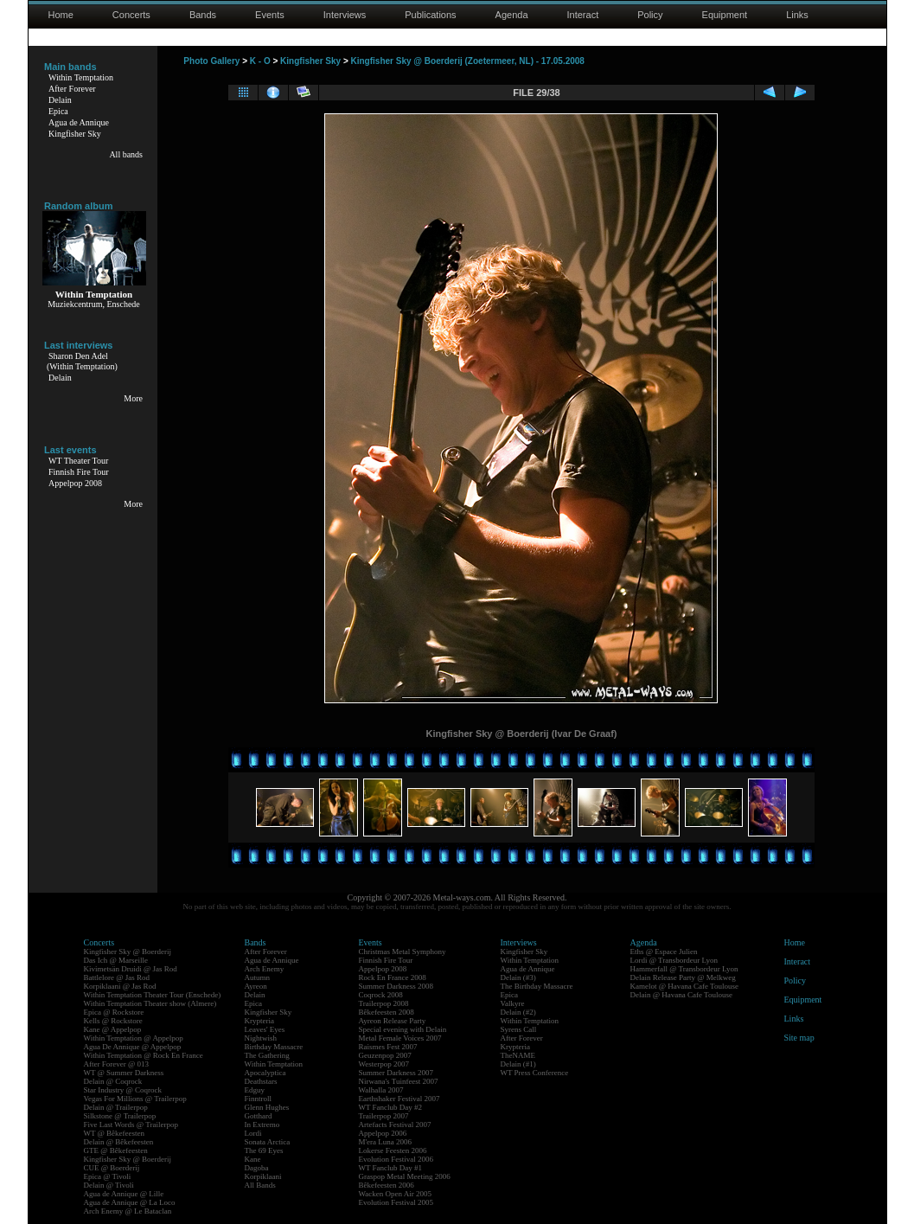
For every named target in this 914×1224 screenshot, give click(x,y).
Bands (202, 15)
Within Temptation (80, 77)
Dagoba (257, 1167)
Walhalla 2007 (381, 1090)
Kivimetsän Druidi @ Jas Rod (130, 968)
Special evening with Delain (403, 1029)
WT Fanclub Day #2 (391, 1107)
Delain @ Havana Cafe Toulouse (681, 994)
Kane (253, 1159)
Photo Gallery (211, 61)
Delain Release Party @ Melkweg (683, 977)
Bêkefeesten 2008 (386, 1012)
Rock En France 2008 (392, 977)
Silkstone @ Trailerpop (120, 1116)
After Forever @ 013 (117, 1064)
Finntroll (258, 1098)
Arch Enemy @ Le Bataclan (128, 1211)
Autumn (258, 977)
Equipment (725, 15)
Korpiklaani (263, 1176)
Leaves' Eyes (265, 1029)
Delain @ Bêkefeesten (119, 1141)
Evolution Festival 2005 (396, 1202)
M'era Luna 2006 (385, 1141)
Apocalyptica (265, 1072)
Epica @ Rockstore (114, 1012)
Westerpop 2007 (384, 1064)
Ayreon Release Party (392, 1020)
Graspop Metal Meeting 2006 (405, 1176)
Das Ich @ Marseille (116, 960)
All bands (126, 154)
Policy (649, 15)
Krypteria (259, 1020)
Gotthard (258, 1116)
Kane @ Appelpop (113, 1029)
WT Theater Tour (78, 460)
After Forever (72, 88)
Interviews (345, 15)
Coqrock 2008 (381, 994)
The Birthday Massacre (537, 986)
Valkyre (513, 1003)
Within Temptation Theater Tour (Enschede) (152, 994)
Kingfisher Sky (74, 133)
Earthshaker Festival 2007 (399, 1098)
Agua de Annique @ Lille (124, 1193)
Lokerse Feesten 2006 (393, 1150)
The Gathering (267, 1055)
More (133, 398)
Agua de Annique (78, 122)
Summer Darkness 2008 (396, 986)
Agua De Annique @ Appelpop (133, 1046)
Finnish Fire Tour (78, 472)
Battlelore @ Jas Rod (117, 977)
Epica (58, 111)
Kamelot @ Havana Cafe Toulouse (684, 986)
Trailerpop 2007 (384, 1116)
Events (269, 15)
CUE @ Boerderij (112, 1167)
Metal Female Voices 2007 (400, 1038)
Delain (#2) (518, 1012)
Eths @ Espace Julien (664, 951)
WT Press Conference (535, 1072)
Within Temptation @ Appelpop (133, 1038)
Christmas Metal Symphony (402, 951)
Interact (583, 15)
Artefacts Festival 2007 (395, 1124)
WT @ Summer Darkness (124, 1072)
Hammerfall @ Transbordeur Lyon (684, 968)
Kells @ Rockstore (113, 1020)
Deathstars (261, 1081)
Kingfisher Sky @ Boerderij (128, 951)
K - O (260, 61)
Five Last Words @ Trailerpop (131, 1124)
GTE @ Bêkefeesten (116, 1150)
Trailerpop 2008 (384, 1003)
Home (61, 15)
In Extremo (262, 1124)
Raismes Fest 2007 (388, 1046)
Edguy (255, 1090)
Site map (799, 1037)
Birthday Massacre (274, 1046)
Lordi (253, 1133)
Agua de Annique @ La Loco (130, 1202)
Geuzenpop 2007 (385, 1055)
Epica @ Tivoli (107, 1176)
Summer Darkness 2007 (396, 1072)
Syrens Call (519, 1029)
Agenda (511, 15)
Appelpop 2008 (75, 483)
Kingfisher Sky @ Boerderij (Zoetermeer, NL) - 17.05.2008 (468, 61)
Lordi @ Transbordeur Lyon (674, 960)
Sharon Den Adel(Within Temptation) (82, 361)
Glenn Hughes (267, 1107)
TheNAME (518, 1055)
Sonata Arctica (268, 1141)
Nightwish (261, 1038)
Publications (430, 15)
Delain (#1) (518, 1064)
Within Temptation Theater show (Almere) (150, 1003)
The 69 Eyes (264, 1150)
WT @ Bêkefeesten (114, 1133)
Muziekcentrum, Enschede (94, 304)
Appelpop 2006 (383, 1133)
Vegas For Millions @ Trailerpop (135, 1098)
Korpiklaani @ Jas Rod (120, 986)
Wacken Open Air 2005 (395, 1193)
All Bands (260, 1185)
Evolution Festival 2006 (396, 1159)
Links (797, 15)
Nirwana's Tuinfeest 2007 (398, 1081)
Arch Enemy (264, 968)
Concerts (131, 15)
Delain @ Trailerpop (116, 1107)
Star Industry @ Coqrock (123, 1090)
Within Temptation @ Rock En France (143, 1055)
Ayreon (256, 986)
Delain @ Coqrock (113, 1081)
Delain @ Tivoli (109, 1185)
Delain (60, 100)
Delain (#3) (518, 977)
